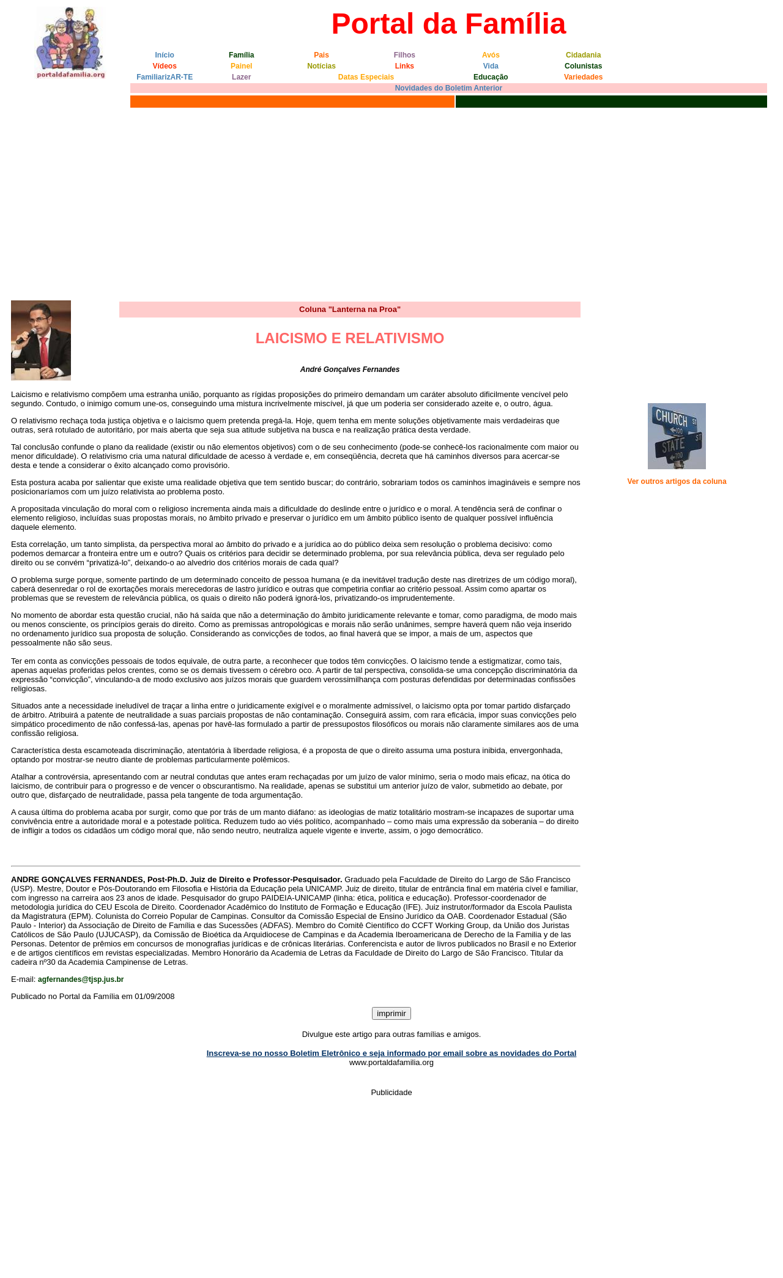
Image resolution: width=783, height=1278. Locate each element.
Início (164, 55)
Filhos (404, 55)
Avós (491, 55)
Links (404, 66)
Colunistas (583, 66)
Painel (241, 66)
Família (241, 55)
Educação (490, 77)
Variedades (583, 77)
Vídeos (165, 66)
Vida (491, 66)
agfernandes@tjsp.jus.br (81, 979)
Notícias (321, 66)
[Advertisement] (391, 202)
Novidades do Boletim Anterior (449, 88)
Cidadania (583, 55)
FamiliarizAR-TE (164, 77)
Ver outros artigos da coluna (677, 481)
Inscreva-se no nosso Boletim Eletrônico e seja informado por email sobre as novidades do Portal (392, 1053)
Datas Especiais (366, 77)
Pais (321, 55)
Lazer (241, 77)
